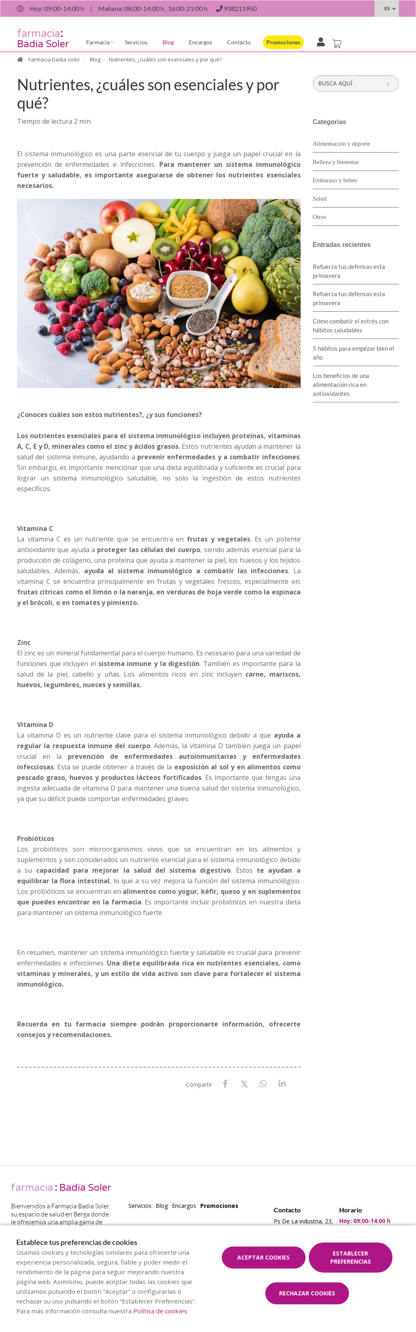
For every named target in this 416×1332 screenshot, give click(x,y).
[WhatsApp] (263, 1084)
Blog (168, 42)
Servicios (136, 42)
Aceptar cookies (263, 1257)
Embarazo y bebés (335, 180)
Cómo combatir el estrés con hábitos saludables (350, 325)
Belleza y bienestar (336, 162)
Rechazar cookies (307, 1293)
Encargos (200, 42)
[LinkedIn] (282, 1084)
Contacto (239, 42)
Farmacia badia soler (54, 59)
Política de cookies (160, 1311)
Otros (319, 217)
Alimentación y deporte (341, 143)
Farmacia (98, 42)
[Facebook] (225, 1084)
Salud (320, 198)
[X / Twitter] (244, 1083)
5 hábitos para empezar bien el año (353, 353)
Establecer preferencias (350, 1257)
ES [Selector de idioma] (387, 8)
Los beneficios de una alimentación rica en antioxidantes (341, 384)
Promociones (283, 42)
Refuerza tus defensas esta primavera (349, 271)
